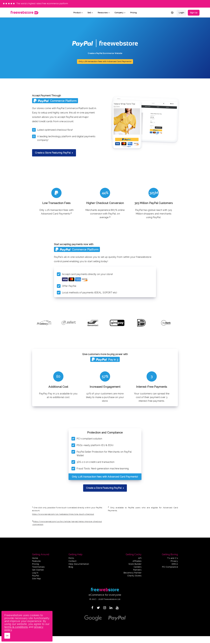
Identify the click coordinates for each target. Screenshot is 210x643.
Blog (71, 567)
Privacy (174, 561)
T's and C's (172, 558)
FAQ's (71, 558)
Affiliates (137, 561)
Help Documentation (79, 564)
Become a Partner (132, 573)
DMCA (175, 564)
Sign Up (193, 13)
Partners (137, 570)
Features (36, 561)
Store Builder (134, 564)
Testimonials (38, 567)
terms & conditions (16, 626)
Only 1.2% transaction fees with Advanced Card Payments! (105, 61)
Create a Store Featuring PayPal (54, 152)
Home (35, 558)
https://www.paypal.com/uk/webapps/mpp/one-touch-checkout (63, 514)
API (139, 558)
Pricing (133, 13)
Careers (137, 567)
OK (7, 636)
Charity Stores (134, 575)
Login (181, 13)
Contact (72, 561)
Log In (35, 573)
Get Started (38, 570)
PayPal (35, 575)
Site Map (36, 578)
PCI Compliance (170, 567)
